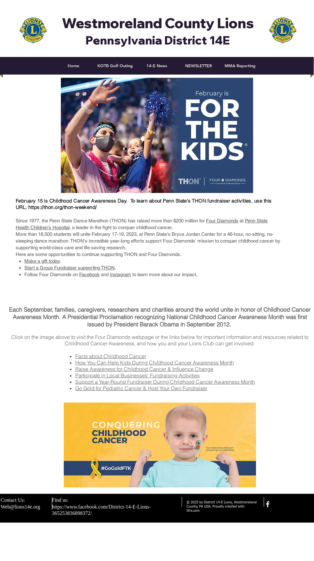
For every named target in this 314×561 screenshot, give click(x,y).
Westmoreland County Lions (158, 23)
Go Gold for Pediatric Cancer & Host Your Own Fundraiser (141, 388)
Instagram (120, 274)
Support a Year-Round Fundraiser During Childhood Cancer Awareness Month (165, 382)
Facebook (89, 274)
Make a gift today (42, 261)
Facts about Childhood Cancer (110, 356)
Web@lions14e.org (20, 506)
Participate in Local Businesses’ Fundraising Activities (137, 375)
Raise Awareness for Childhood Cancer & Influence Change (144, 369)
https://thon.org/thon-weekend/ (62, 207)
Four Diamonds (222, 220)
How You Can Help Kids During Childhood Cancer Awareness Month (154, 362)
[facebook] (268, 504)
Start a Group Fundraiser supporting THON (69, 267)
